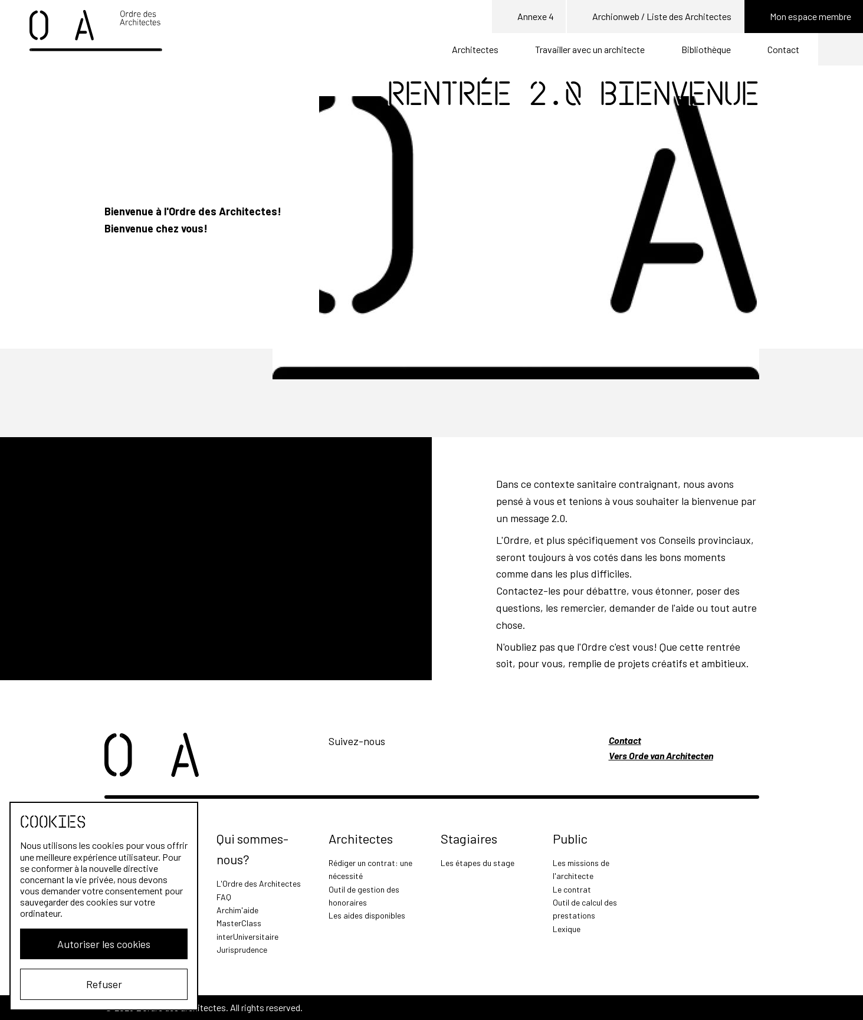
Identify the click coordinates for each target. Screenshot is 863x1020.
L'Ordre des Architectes (258, 883)
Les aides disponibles (367, 915)
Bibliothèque (706, 49)
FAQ (223, 897)
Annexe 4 (529, 17)
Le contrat (572, 889)
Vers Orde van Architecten (661, 755)
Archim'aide (237, 910)
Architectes (475, 49)
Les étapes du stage (477, 863)
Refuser (104, 984)
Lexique (566, 929)
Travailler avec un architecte (590, 49)
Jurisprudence (241, 949)
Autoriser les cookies (103, 943)
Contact (783, 49)
